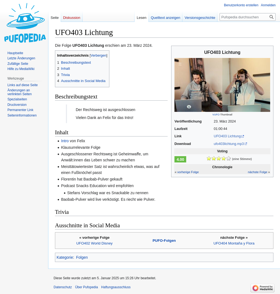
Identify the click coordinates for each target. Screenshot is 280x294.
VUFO (216, 114)
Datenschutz (63, 287)
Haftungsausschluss (115, 287)
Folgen (82, 257)
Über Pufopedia (86, 287)
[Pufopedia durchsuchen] (248, 17)
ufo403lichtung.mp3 (229, 144)
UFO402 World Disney (94, 243)
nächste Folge (257, 172)
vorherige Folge (188, 172)
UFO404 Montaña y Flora (234, 243)
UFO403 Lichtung (227, 136)
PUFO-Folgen (164, 240)
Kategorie (65, 257)
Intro (65, 141)
